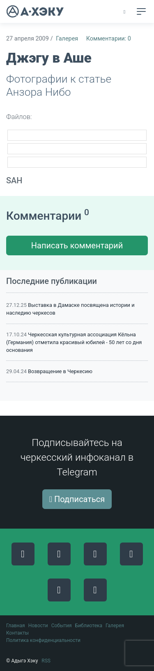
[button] (125, 12)
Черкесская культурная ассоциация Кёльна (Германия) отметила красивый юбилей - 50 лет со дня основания (74, 342)
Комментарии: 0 (108, 38)
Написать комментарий (77, 245)
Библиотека (88, 625)
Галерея (67, 38)
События (61, 625)
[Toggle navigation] (141, 11)
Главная (15, 625)
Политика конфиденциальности (43, 640)
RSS (46, 661)
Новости (38, 625)
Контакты (17, 633)
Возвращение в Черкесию (60, 371)
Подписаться (77, 499)
